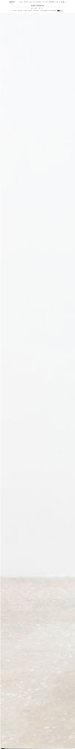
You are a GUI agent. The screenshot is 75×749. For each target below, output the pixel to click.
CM (58, 10)
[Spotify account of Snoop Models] (63, 1)
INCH (61, 10)
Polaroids (35, 8)
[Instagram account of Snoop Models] (61, 1)
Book (32, 8)
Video (39, 8)
